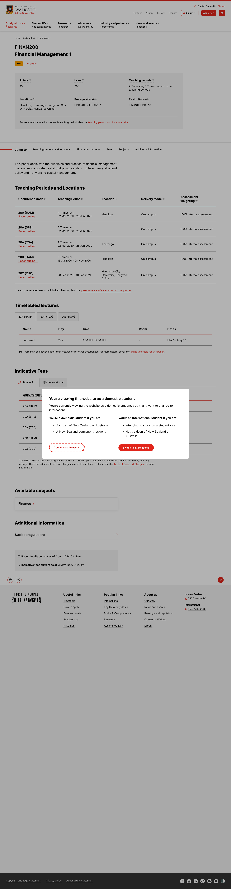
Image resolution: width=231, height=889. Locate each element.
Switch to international (136, 447)
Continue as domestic (67, 447)
